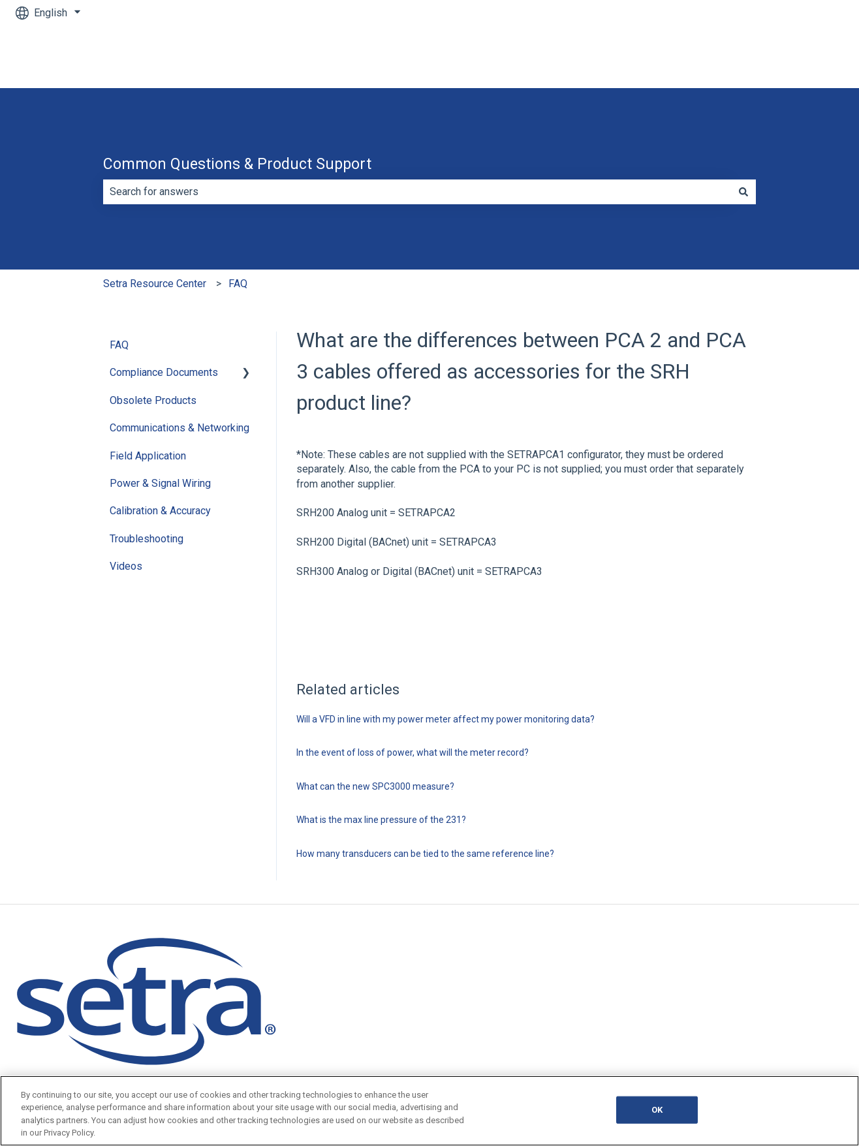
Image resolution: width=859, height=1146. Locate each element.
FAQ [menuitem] (119, 345)
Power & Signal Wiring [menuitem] (160, 483)
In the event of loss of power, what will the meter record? (412, 752)
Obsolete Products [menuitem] (153, 400)
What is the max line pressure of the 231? (381, 819)
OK (657, 1110)
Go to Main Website (785, 56)
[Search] (743, 191)
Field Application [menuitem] (148, 456)
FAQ (237, 283)
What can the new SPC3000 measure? (375, 786)
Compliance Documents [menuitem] (164, 372)
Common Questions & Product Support (237, 164)
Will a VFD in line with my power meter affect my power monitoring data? (445, 719)
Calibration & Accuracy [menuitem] (160, 510)
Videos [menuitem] (126, 566)
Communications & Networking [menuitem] (179, 428)
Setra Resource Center (154, 283)
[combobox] (417, 191)
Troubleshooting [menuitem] (146, 539)
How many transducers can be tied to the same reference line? (425, 853)
